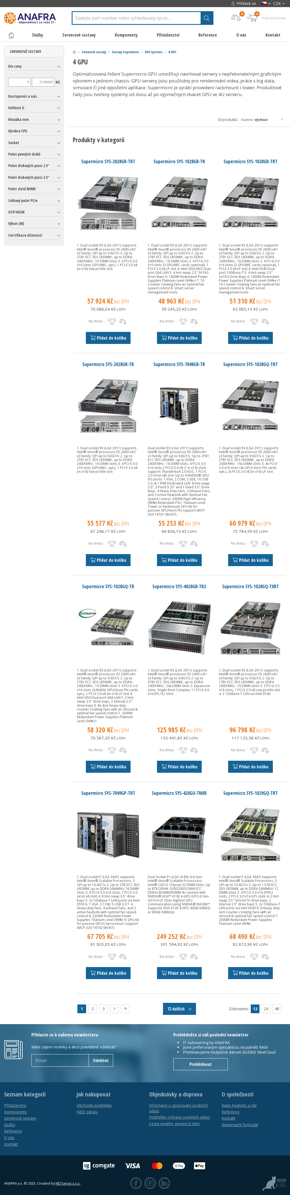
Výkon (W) (16, 223)
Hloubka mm (18, 119)
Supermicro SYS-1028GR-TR (179, 161)
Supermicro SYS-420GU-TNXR (179, 793)
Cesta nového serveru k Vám (174, 1123)
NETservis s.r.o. (68, 1183)
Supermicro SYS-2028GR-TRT (108, 161)
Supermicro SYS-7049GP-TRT (108, 793)
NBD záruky (87, 1111)
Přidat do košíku (108, 338)
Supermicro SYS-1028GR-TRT (250, 161)
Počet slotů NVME (22, 188)
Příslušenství (15, 1105)
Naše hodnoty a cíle (239, 1105)
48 (277, 1008)
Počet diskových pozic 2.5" (28, 165)
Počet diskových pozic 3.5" (28, 177)
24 (266, 1008)
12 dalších (179, 1009)
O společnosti (237, 1094)
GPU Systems (153, 52)
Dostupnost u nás (22, 96)
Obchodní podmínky (94, 1105)
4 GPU (172, 52)
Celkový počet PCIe (22, 200)
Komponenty (15, 1111)
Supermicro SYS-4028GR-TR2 (179, 586)
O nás (241, 35)
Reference (207, 35)
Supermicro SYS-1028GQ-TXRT (250, 586)
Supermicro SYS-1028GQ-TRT (250, 364)
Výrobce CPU (17, 130)
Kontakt (272, 35)
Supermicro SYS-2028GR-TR (108, 364)
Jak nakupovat (94, 1094)
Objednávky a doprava (176, 1094)
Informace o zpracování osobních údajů (178, 1108)
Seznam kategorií (25, 1094)
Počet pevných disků (24, 154)
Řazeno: (263, 119)
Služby (9, 1124)
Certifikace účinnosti (25, 235)
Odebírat (101, 1060)
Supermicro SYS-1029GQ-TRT (250, 793)
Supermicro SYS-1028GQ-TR (108, 586)
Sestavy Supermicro (125, 52)
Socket (13, 142)
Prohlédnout (200, 1064)
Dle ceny (15, 66)
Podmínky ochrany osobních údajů (179, 1117)
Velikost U (16, 107)
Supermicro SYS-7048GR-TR (179, 364)
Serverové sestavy (94, 52)
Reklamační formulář (240, 1124)
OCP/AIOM (16, 212)
